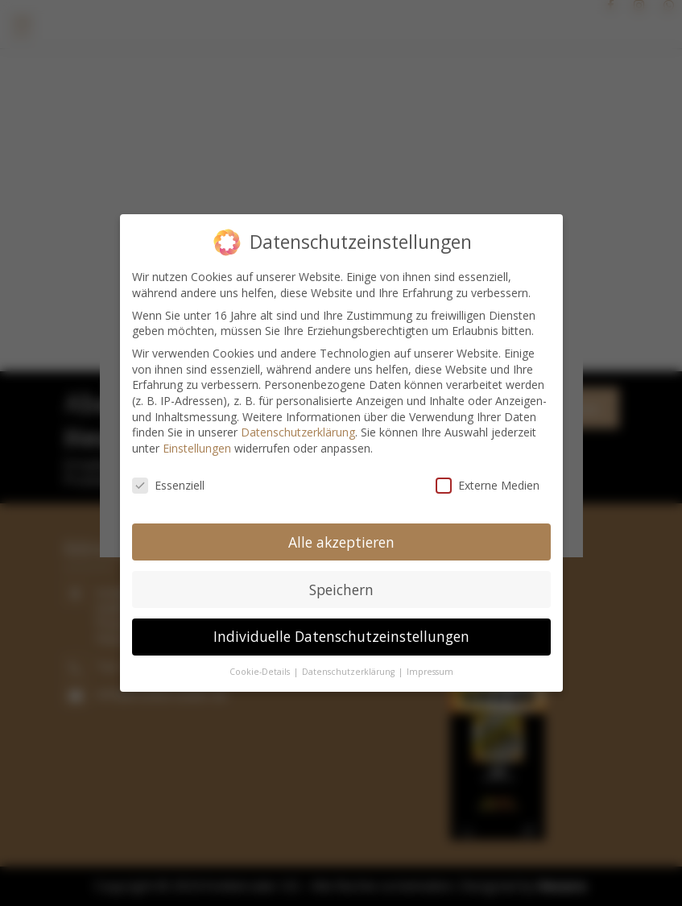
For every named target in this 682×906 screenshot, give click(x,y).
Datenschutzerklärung (298, 429)
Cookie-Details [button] (260, 669)
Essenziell (168, 482)
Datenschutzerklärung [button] (349, 669)
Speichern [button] (341, 586)
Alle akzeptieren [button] (341, 538)
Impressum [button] (430, 669)
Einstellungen (197, 445)
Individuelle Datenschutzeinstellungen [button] (341, 633)
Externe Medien (487, 482)
